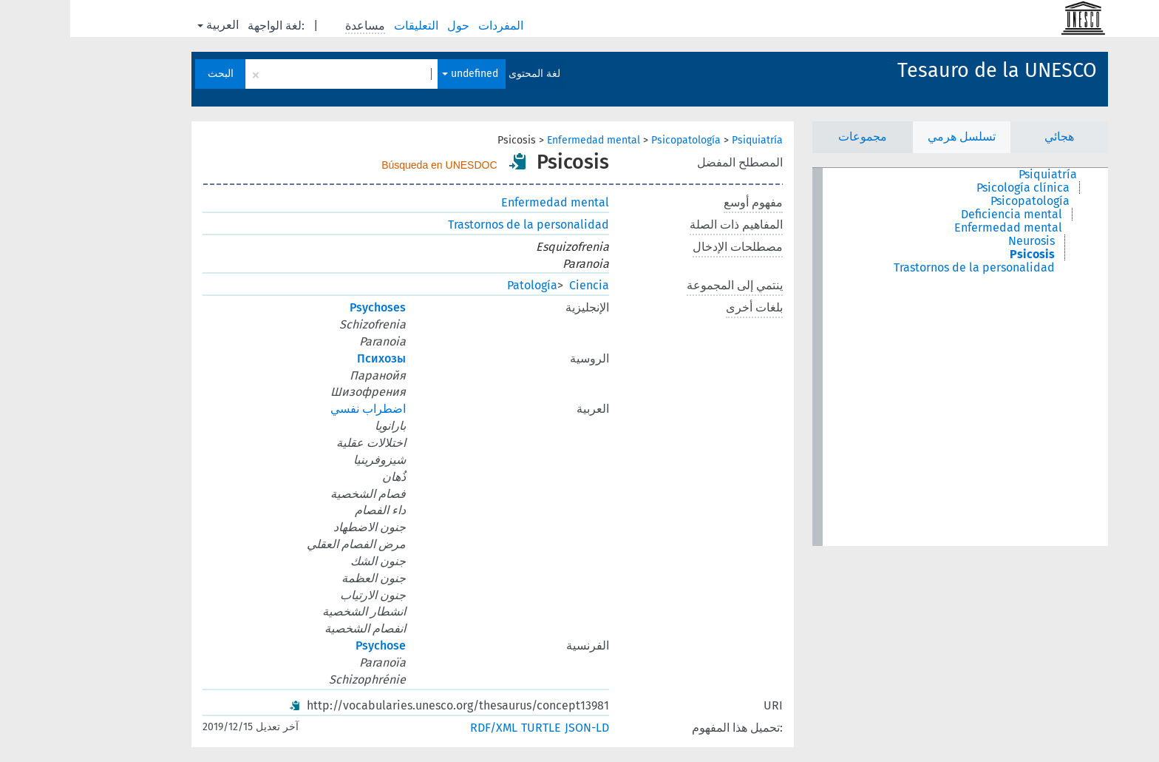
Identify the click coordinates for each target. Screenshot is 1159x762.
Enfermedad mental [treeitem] (938, 228)
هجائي (989, 136)
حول (389, 25)
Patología (462, 285)
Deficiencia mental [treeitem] (941, 214)
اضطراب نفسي (298, 409)
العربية (148, 25)
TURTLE (471, 728)
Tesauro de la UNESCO (927, 70)
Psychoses (307, 307)
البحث (150, 73)
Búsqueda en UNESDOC (368, 165)
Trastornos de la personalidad (458, 225)
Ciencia (519, 285)
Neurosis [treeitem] (961, 241)
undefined (400, 73)
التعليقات (347, 25)
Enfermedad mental (523, 140)
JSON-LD (516, 728)
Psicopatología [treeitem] (959, 201)
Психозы (311, 358)
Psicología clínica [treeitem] (952, 188)
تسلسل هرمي (891, 136)
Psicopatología (615, 140)
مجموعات (792, 136)
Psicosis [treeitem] (962, 254)
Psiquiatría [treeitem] (977, 174)
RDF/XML (423, 728)
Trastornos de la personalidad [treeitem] (904, 267)
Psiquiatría (687, 140)
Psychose (310, 645)
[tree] (890, 357)
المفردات (432, 25)
